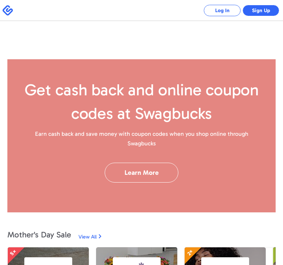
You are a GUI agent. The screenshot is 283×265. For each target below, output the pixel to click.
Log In (222, 10)
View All (87, 237)
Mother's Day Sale (39, 235)
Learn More (142, 173)
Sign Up (261, 10)
